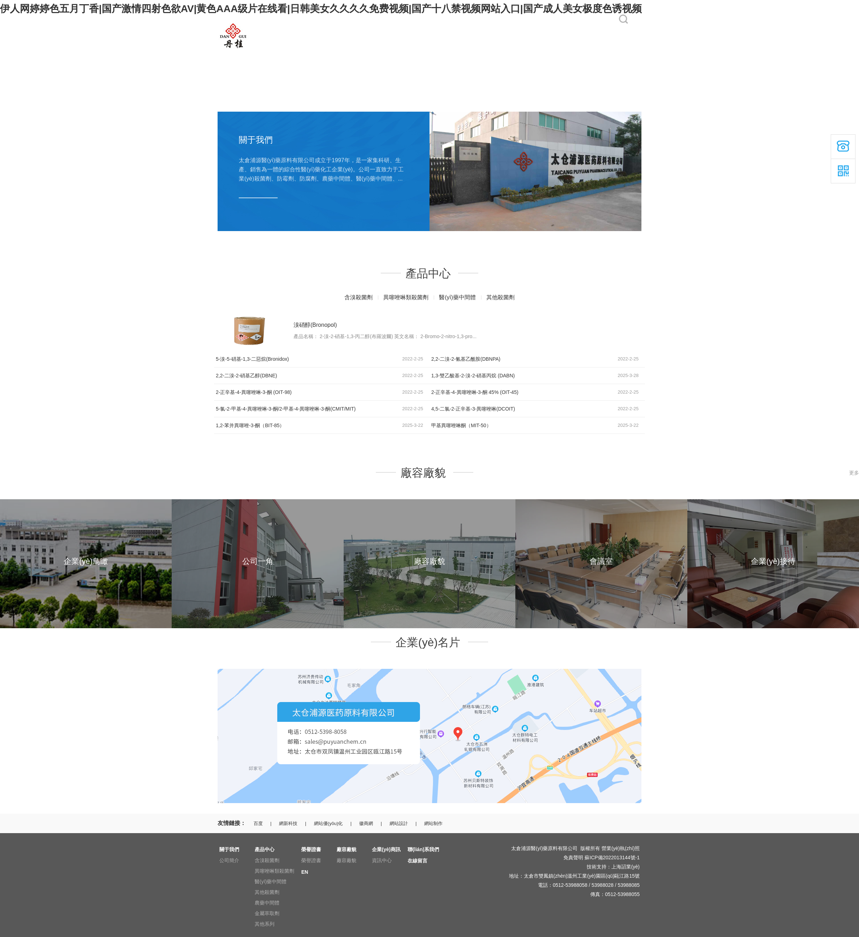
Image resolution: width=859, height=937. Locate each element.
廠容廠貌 (415, 54)
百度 (258, 823)
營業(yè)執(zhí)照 (621, 848)
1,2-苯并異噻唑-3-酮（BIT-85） (250, 425)
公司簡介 (229, 860)
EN (596, 54)
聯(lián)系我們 (514, 54)
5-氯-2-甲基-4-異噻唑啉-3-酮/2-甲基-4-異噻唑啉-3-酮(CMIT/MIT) (286, 409)
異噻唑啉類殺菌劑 (405, 297)
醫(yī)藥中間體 (457, 297)
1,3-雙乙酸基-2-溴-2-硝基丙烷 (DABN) (473, 375)
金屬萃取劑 (267, 913)
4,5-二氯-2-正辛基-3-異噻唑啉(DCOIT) (473, 409)
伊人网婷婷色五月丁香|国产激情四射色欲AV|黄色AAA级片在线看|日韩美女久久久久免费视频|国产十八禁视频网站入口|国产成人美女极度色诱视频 (321, 8)
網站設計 (399, 823)
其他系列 (264, 924)
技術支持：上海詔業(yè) (613, 867)
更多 (854, 473)
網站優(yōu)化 (328, 823)
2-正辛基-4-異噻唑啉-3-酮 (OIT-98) (254, 392)
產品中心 (321, 54)
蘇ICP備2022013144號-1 (612, 857)
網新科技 (288, 823)
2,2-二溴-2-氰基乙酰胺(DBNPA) (465, 359)
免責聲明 (573, 857)
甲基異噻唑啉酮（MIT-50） (461, 425)
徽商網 (366, 823)
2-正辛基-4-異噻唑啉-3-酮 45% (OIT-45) (475, 392)
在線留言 (556, 54)
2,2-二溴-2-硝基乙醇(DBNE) (246, 375)
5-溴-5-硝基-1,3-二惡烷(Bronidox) (252, 359)
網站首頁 (227, 54)
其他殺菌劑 (500, 297)
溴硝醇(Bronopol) (315, 325)
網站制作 (433, 823)
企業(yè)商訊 (466, 54)
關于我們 (274, 54)
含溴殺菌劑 (358, 297)
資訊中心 (382, 860)
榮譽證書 (368, 54)
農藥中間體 (267, 903)
